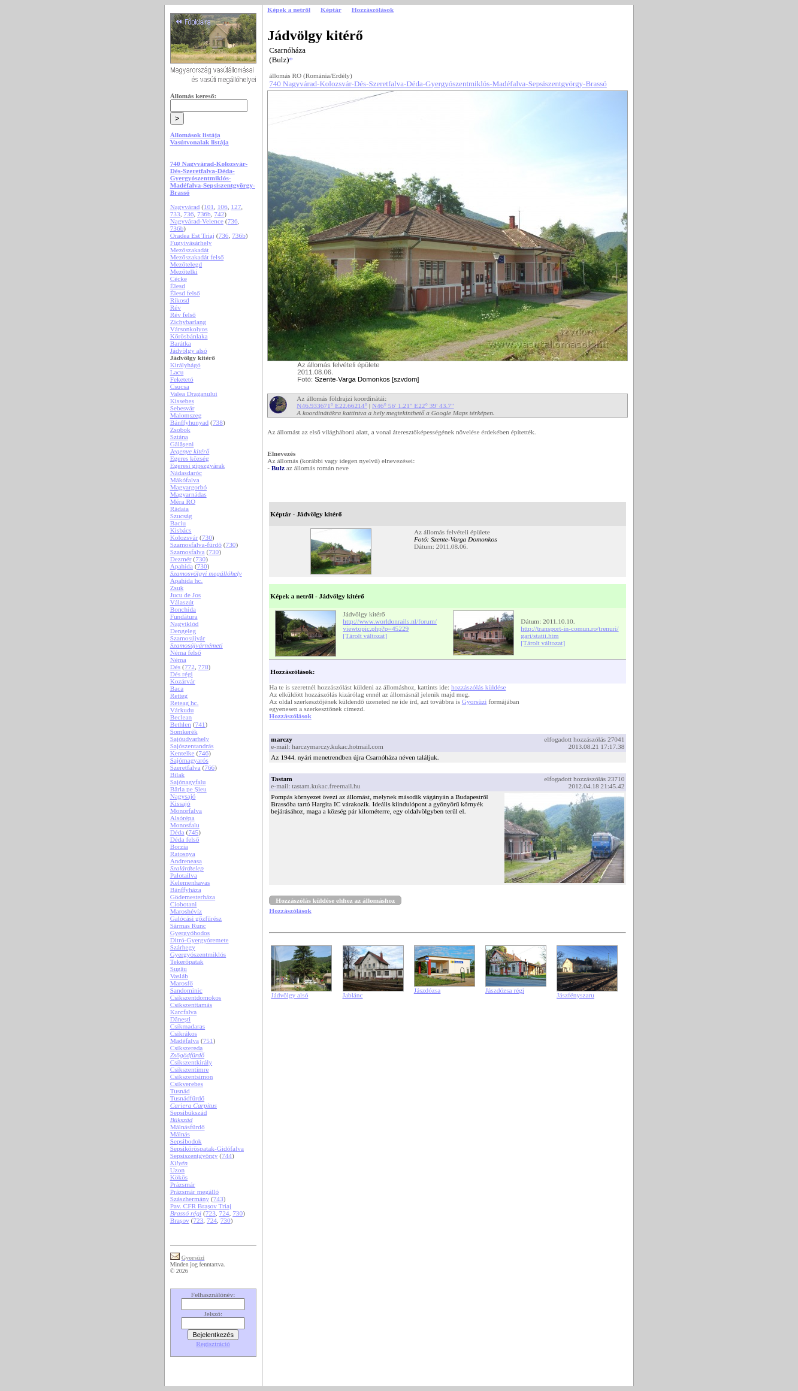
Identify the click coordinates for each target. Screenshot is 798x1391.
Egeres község (189, 458)
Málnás (180, 1134)
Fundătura (184, 616)
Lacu (177, 372)
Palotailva (183, 875)
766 (209, 767)
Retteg (179, 695)
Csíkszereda (186, 1047)
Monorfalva (186, 810)
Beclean (181, 717)
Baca (177, 688)
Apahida (181, 566)
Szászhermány (189, 1198)
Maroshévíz (186, 911)
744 (227, 1155)
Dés (175, 666)
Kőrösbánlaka (189, 336)
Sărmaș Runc (188, 925)
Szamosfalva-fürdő (196, 544)
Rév (175, 307)
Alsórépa (182, 817)
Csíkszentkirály (191, 1062)
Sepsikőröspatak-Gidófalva (207, 1148)
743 (218, 1198)
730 (207, 537)
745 (193, 832)
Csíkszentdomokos (196, 997)
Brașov (179, 1220)
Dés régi (181, 674)
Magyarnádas (188, 494)
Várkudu (182, 709)
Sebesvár (182, 408)
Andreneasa (186, 860)
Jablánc (353, 995)
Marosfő (181, 983)
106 (222, 206)
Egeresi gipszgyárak (197, 465)
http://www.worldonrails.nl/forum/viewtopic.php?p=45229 (390, 625)
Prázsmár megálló (194, 1191)
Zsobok (180, 429)
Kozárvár (182, 681)
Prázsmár (182, 1184)
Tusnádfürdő (187, 1098)
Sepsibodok (186, 1141)
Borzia (179, 846)
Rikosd (179, 300)
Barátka (180, 343)
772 (190, 666)
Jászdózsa (427, 990)
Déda (177, 832)
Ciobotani (183, 904)
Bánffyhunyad (189, 422)
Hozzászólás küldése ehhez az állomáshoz (335, 900)
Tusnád (180, 1090)
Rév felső (183, 314)
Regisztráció (213, 1343)
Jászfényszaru (575, 995)
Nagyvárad (185, 206)
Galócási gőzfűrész (196, 918)
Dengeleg (183, 630)
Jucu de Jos (185, 594)
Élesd (177, 285)
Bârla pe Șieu (188, 789)
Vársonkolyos (189, 328)
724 (224, 1213)
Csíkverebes (186, 1083)
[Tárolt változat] (365, 635)
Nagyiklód (184, 623)
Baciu (178, 523)
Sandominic (186, 990)
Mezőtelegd (186, 264)
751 (208, 1040)
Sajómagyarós (189, 760)
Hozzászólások (290, 715)
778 (203, 666)
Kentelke (182, 753)
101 (209, 206)
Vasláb (179, 975)
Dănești (180, 1019)
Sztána (179, 436)
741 (200, 724)
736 (188, 213)
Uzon (177, 1170)
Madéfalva (184, 1040)
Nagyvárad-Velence (196, 221)
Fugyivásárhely (191, 242)
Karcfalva (183, 1011)
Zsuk (177, 587)
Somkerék (184, 731)
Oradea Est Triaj (192, 235)
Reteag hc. (184, 702)
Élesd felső (185, 293)
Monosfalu (185, 824)
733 (175, 213)
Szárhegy (182, 947)
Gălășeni (182, 443)
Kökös (179, 1177)
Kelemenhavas (190, 882)
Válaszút (182, 602)
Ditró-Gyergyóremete (199, 940)
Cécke (178, 278)
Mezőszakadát (189, 249)
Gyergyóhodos (190, 932)
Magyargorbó (188, 487)
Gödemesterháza (192, 896)
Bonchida (183, 609)
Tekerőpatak (187, 961)
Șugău (178, 968)
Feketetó (182, 379)
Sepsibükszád (188, 1112)
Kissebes (182, 400)
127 (236, 206)
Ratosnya (182, 853)
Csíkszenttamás (191, 1004)
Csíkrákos (183, 1033)
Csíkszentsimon (191, 1076)
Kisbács (181, 530)
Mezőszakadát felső (197, 257)
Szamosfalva (187, 551)
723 (210, 1213)
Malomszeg (186, 415)
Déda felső (185, 839)
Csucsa (179, 386)
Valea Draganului (193, 393)
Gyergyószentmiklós (198, 954)
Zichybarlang (188, 321)
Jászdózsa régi (504, 990)
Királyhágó (185, 364)
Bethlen (180, 724)
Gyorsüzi (474, 701)
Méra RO (182, 501)
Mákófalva (185, 479)
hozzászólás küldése (478, 687)
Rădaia (179, 508)
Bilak (177, 774)
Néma (178, 659)
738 (218, 422)
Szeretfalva (185, 767)
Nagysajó (183, 796)
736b (204, 213)
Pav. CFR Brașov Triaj (201, 1205)
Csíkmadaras (187, 1026)
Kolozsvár (184, 537)
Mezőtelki (184, 271)
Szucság (181, 515)
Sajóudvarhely (189, 738)
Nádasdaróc (186, 472)
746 (203, 753)
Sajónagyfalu (188, 781)
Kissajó (180, 803)
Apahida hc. (186, 580)
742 (219, 213)
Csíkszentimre (189, 1069)
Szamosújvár (187, 638)
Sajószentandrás (192, 745)
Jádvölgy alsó (188, 350)
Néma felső (185, 652)
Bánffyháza (185, 889)
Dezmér (181, 559)
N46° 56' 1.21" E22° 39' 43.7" (413, 405)
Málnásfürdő (187, 1126)
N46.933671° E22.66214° (332, 405)
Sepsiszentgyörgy (194, 1155)
